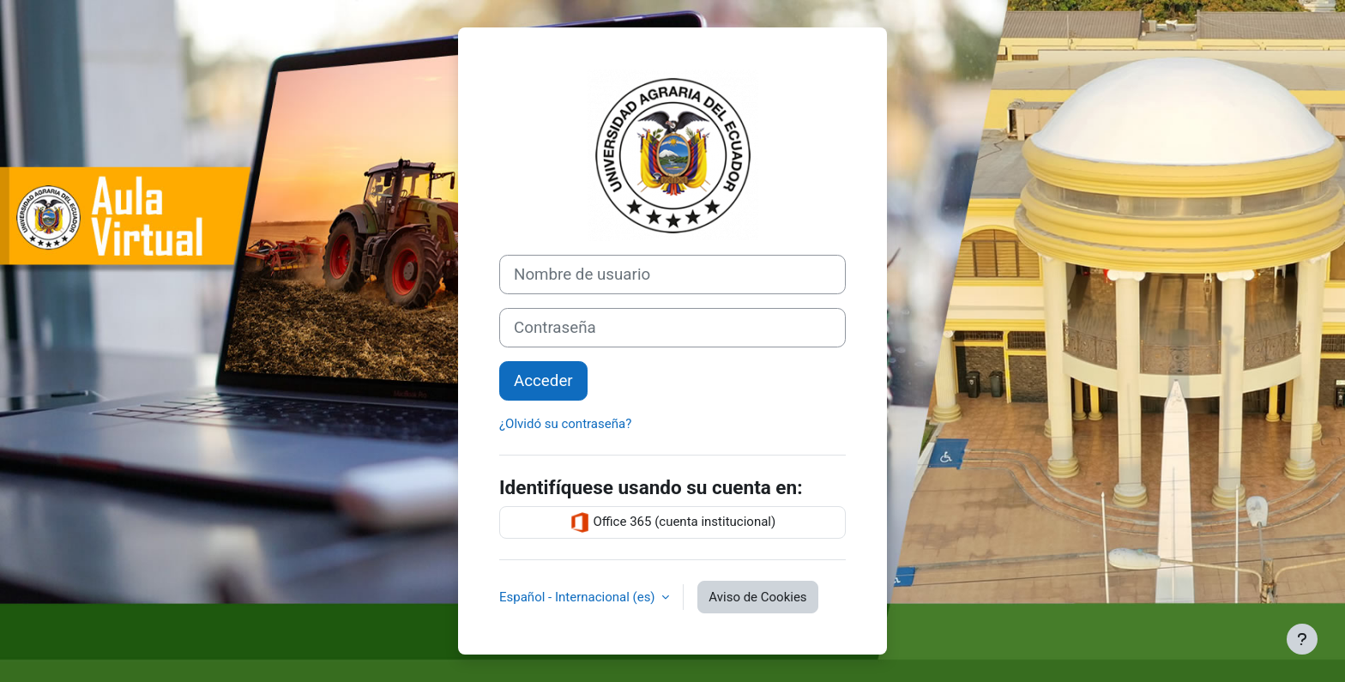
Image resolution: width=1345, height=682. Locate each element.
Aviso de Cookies (757, 597)
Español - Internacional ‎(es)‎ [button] (578, 597)
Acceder (543, 380)
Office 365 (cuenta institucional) (672, 522)
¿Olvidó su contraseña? (565, 424)
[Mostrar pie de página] (1302, 639)
